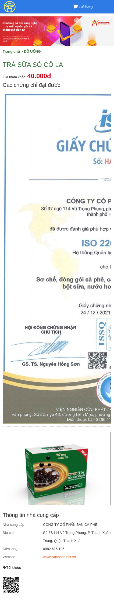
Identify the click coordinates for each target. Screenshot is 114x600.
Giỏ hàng (86, 6)
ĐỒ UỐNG (32, 51)
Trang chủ (11, 51)
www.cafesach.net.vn (59, 557)
